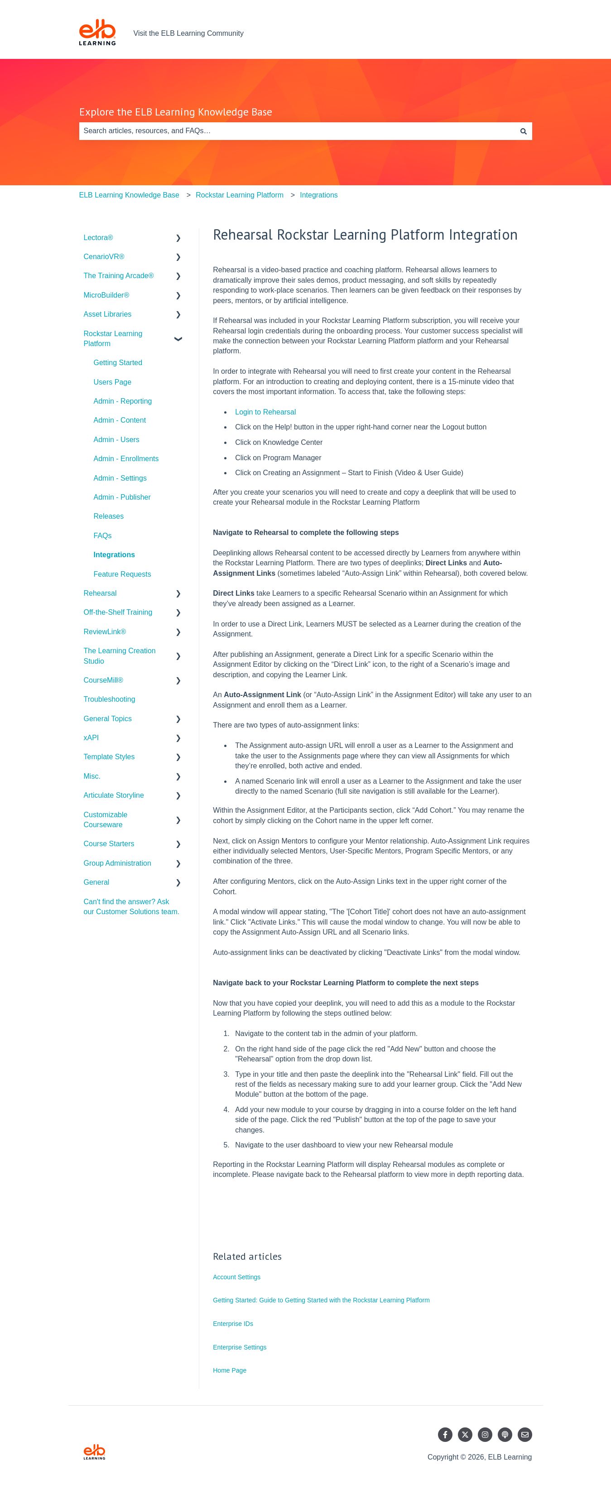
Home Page (229, 1370)
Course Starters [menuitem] (109, 844)
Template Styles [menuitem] (109, 757)
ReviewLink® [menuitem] (105, 632)
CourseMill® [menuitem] (103, 680)
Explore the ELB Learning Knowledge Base (175, 111)
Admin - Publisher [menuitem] (122, 497)
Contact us (505, 33)
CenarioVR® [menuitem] (104, 256)
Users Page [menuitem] (113, 382)
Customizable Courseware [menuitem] (106, 820)
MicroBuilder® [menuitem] (107, 295)
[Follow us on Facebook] (445, 1434)
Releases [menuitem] (109, 516)
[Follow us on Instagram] (485, 1434)
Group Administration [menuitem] (117, 863)
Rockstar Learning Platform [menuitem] (113, 338)
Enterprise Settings (239, 1347)
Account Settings (236, 1277)
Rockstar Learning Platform (240, 195)
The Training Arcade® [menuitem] (119, 276)
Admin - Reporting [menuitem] (123, 401)
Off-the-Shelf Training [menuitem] (118, 612)
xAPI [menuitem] (91, 738)
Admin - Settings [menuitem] (120, 478)
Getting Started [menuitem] (118, 362)
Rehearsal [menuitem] (100, 593)
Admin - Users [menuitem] (117, 439)
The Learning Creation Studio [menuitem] (120, 656)
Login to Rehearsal (265, 412)
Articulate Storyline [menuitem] (114, 795)
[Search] (523, 131)
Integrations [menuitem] (114, 555)
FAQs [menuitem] (103, 536)
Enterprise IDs (233, 1323)
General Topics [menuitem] (108, 719)
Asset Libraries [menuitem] (108, 314)
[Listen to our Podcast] (505, 1434)
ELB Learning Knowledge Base (129, 195)
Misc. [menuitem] (92, 776)
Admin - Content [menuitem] (120, 420)
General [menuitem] (97, 882)
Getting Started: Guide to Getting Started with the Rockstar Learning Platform (321, 1300)
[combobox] (297, 131)
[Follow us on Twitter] (465, 1434)
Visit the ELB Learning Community (189, 33)
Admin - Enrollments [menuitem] (126, 459)
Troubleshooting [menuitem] (109, 699)
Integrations (319, 195)
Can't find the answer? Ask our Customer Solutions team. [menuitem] (132, 907)
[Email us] (525, 1434)
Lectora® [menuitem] (98, 237)
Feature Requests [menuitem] (122, 574)
